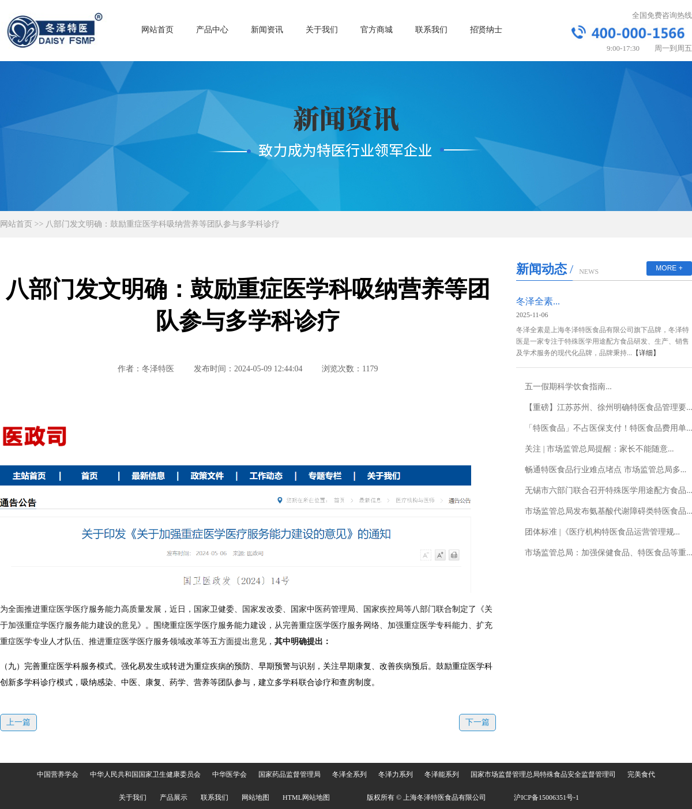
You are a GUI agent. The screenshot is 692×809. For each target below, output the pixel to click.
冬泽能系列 (441, 774)
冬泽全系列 (349, 774)
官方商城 (376, 29)
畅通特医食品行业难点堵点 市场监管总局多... (605, 469)
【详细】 (646, 353)
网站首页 (157, 29)
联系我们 (431, 29)
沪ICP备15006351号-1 (546, 797)
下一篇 (477, 722)
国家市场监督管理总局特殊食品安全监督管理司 (543, 774)
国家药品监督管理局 (289, 774)
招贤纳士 (486, 29)
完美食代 (641, 774)
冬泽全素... (538, 301)
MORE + (669, 268)
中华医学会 (229, 774)
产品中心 (212, 29)
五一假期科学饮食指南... (568, 386)
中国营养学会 (57, 774)
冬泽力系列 (395, 774)
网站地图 (255, 797)
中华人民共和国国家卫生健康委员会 (145, 774)
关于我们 (322, 29)
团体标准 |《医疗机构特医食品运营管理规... (602, 532)
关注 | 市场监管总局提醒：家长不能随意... (599, 449)
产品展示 (173, 797)
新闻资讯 (267, 29)
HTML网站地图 (306, 797)
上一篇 (18, 722)
